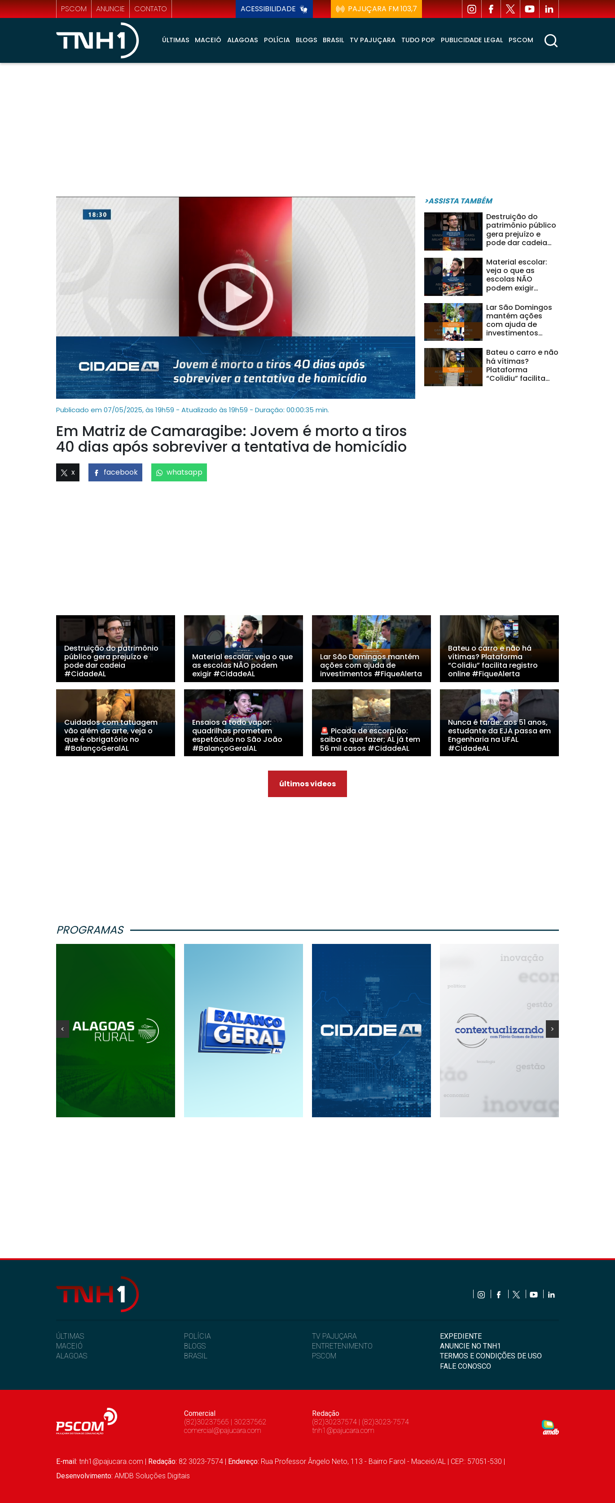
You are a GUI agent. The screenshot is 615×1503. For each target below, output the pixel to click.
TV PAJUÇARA (334, 1336)
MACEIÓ (69, 1346)
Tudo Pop (418, 39)
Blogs (306, 39)
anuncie (110, 8)
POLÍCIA (197, 1336)
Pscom (521, 39)
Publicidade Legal (472, 39)
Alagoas (242, 39)
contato (150, 8)
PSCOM (324, 1356)
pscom (74, 8)
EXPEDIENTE (461, 1336)
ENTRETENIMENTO (342, 1346)
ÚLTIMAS (70, 1336)
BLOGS (195, 1346)
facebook (115, 472)
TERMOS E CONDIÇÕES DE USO (491, 1356)
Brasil (333, 39)
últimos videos (307, 784)
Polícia (277, 39)
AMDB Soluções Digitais (152, 1476)
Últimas (175, 39)
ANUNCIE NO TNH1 (470, 1346)
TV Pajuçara (372, 39)
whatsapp (179, 472)
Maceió (208, 39)
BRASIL (195, 1356)
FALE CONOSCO (465, 1366)
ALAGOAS (71, 1356)
